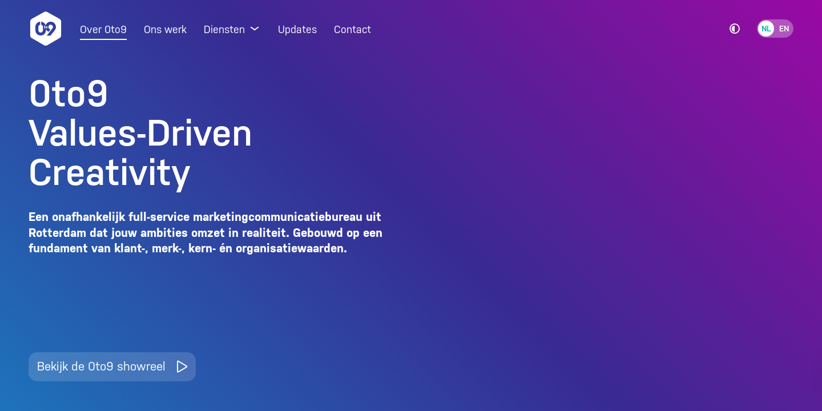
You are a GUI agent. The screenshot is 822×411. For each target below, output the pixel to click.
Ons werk (165, 29)
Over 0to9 (103, 29)
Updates (297, 29)
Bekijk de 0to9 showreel (112, 366)
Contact (352, 29)
